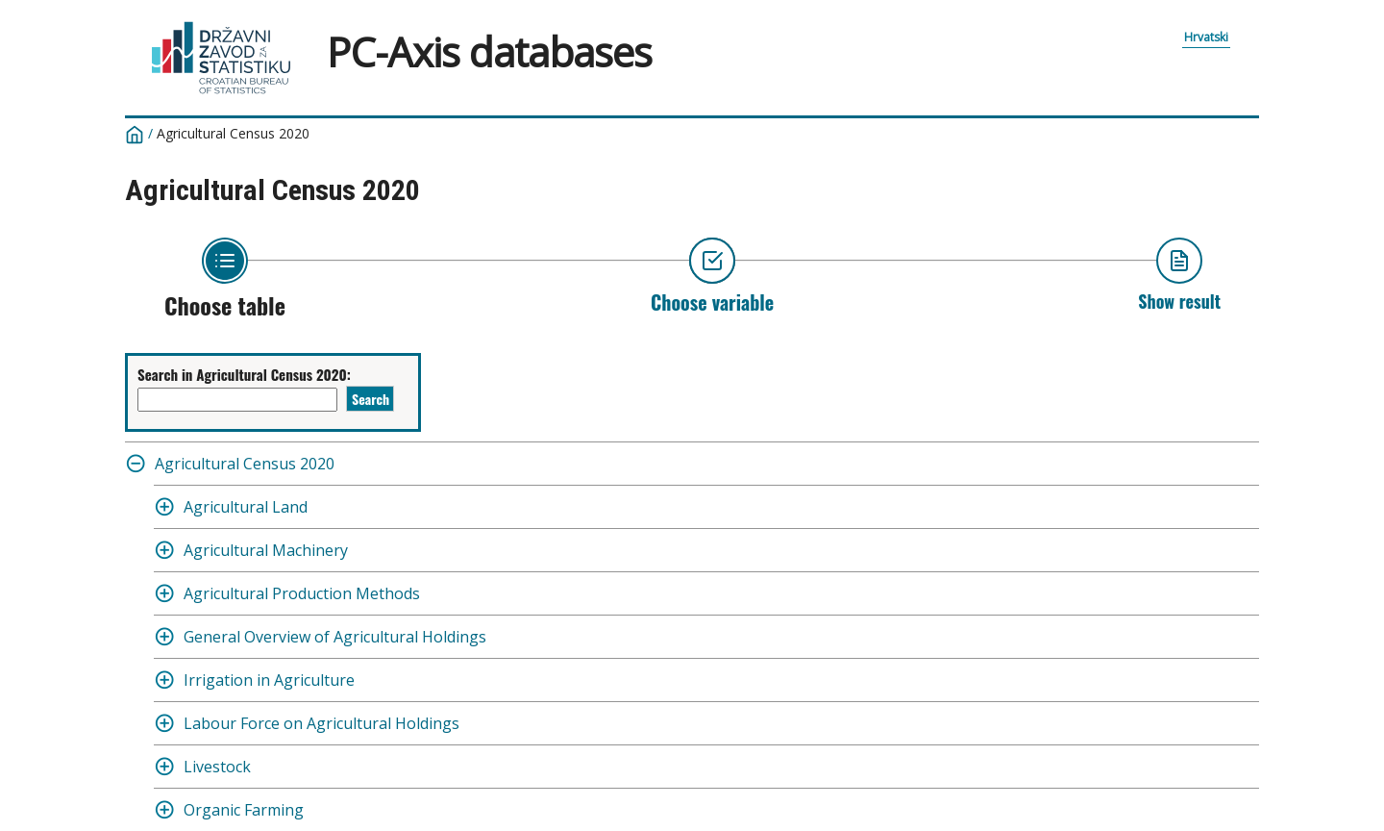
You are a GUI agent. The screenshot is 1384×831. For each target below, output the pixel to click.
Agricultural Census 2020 (233, 133)
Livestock (217, 766)
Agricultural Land (246, 506)
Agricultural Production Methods (302, 593)
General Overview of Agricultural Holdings (335, 636)
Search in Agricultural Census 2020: (244, 374)
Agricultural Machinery (266, 550)
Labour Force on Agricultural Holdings (321, 723)
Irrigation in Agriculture (269, 680)
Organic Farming (244, 809)
